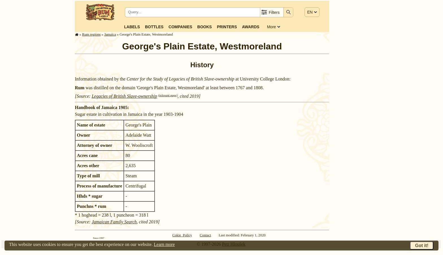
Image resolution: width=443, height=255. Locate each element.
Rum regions (91, 34)
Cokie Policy (182, 235)
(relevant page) (167, 95)
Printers (227, 27)
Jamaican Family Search (114, 221)
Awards (250, 27)
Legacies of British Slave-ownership (124, 96)
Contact (205, 235)
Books (204, 27)
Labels (132, 27)
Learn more (164, 244)
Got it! (421, 245)
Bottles (154, 27)
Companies (180, 27)
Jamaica (110, 34)
